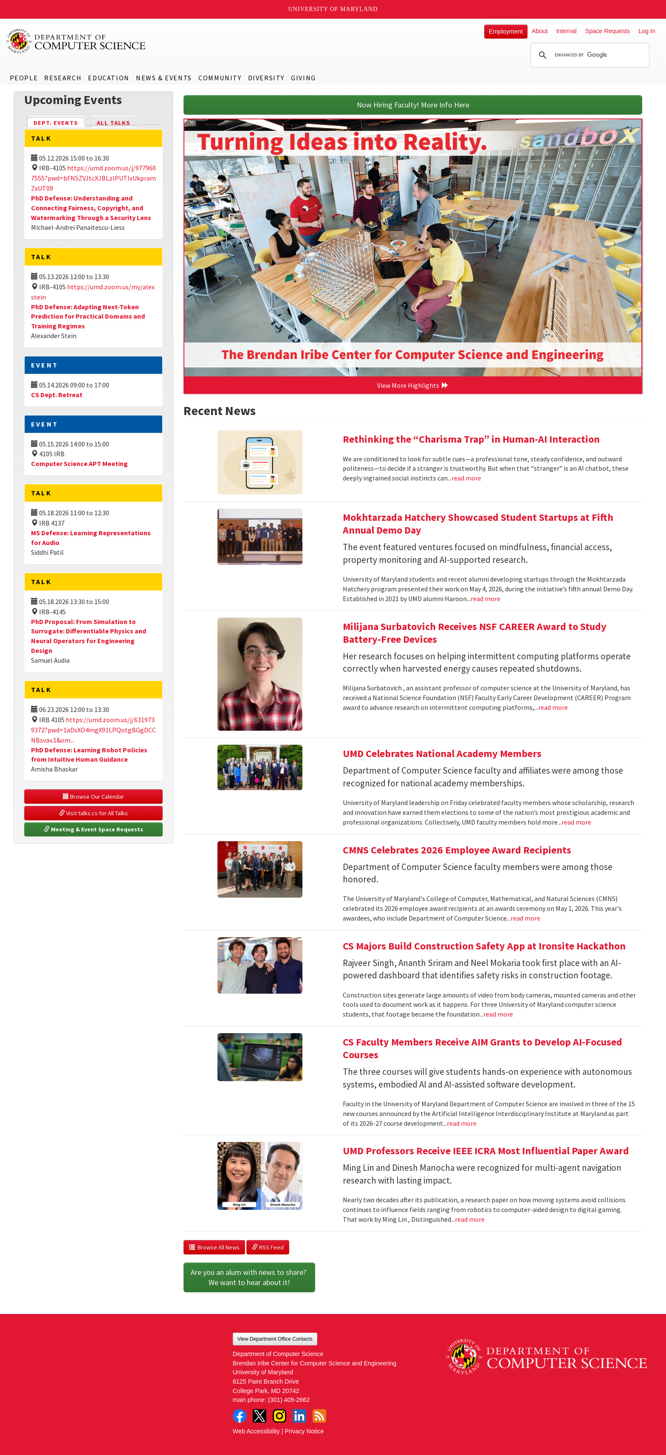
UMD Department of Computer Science (76, 41)
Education (108, 77)
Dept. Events (59, 122)
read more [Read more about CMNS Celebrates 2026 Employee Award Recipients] (525, 918)
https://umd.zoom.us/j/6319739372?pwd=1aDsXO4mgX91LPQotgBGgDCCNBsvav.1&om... (93, 729)
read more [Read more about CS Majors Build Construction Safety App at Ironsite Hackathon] (498, 1014)
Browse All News (214, 1247)
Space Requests (607, 31)
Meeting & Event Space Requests (93, 829)
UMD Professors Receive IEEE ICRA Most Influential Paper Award (486, 1150)
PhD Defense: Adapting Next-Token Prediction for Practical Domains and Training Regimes (88, 316)
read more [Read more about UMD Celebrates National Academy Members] (576, 822)
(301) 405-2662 (289, 1399)
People (24, 77)
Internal (566, 31)
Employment (506, 31)
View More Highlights (413, 385)
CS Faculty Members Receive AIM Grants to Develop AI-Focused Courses (482, 1048)
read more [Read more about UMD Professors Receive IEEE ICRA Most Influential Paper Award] (470, 1219)
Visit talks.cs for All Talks (93, 813)
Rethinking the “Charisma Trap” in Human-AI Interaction (471, 439)
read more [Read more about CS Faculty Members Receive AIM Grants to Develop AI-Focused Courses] (462, 1123)
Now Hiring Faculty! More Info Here (413, 105)
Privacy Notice (304, 1431)
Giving (303, 77)
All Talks (113, 123)
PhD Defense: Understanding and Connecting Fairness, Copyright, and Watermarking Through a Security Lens (91, 208)
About (540, 31)
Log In (646, 31)
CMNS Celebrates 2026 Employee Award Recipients (457, 849)
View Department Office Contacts (275, 1339)
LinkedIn (299, 1416)
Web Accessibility (256, 1431)
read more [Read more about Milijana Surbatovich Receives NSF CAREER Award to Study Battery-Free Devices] (553, 707)
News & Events (164, 77)
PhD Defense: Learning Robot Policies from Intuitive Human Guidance (89, 755)
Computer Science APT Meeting (79, 463)
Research (63, 77)
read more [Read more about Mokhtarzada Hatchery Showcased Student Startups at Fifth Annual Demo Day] (485, 598)
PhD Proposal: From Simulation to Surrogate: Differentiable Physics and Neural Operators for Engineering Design (88, 636)
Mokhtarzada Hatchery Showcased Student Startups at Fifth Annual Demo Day (478, 524)
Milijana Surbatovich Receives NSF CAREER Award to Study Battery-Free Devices (475, 633)
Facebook (239, 1416)
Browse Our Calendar (93, 796)
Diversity (266, 77)
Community (219, 77)
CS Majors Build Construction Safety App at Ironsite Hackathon (484, 945)
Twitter (259, 1416)
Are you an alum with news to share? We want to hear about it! (249, 1277)
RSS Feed (268, 1247)
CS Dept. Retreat (56, 394)
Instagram (279, 1416)
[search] (589, 55)
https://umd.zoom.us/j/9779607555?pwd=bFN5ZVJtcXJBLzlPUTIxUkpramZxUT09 (93, 178)
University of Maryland (333, 9)
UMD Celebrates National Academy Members (442, 753)
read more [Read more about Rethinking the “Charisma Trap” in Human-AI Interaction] (466, 478)
